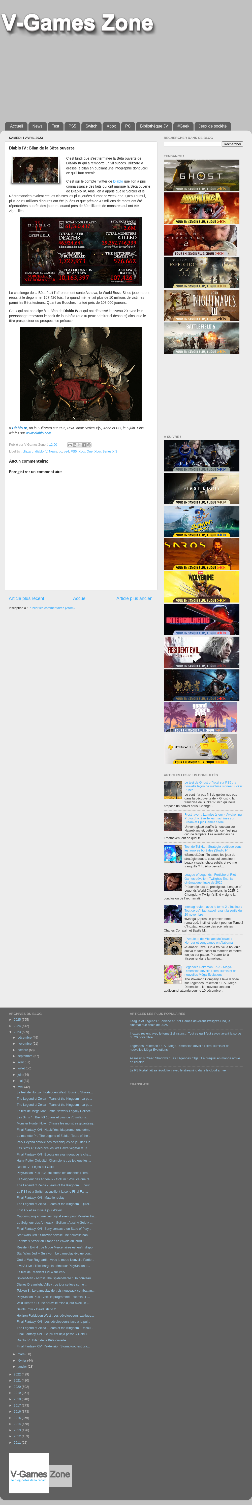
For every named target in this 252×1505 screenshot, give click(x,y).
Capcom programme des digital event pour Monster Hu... (57, 1216)
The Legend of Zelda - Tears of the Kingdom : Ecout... (54, 1185)
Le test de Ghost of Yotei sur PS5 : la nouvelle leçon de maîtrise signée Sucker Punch (213, 786)
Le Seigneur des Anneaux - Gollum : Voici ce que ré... (54, 1179)
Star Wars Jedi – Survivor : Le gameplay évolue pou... (54, 1253)
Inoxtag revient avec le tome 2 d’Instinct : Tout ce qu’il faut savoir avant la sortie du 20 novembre (213, 910)
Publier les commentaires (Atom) (51, 608)
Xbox (111, 126)
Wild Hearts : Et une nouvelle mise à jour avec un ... (53, 1303)
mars (21, 1354)
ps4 (66, 451)
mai (21, 1081)
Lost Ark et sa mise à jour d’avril (39, 1210)
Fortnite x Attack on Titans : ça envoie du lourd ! (50, 1241)
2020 (18, 1387)
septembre (26, 1056)
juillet (22, 1068)
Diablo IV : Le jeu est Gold (35, 1167)
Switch (91, 126)
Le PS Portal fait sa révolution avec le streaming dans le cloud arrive (178, 1070)
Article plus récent (26, 598)
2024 (18, 1026)
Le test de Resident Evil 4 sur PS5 (41, 1272)
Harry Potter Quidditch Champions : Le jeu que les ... (54, 1160)
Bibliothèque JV (154, 126)
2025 (18, 1019)
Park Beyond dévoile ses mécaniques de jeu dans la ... (55, 1142)
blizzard (27, 451)
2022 (18, 1374)
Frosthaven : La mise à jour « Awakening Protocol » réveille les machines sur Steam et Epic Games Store (213, 818)
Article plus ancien (134, 598)
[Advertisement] (64, 77)
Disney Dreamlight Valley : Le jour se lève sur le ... (52, 1284)
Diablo (118, 181)
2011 (18, 1442)
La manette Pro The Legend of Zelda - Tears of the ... (54, 1136)
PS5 (72, 126)
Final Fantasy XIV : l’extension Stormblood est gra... (53, 1346)
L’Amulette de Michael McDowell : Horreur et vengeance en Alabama (208, 940)
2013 (18, 1430)
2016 (18, 1411)
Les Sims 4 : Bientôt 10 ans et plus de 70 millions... (52, 1117)
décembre (25, 1037)
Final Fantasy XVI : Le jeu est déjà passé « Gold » (52, 1334)
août (21, 1062)
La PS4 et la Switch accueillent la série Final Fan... (52, 1191)
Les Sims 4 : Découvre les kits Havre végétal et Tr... (53, 1148)
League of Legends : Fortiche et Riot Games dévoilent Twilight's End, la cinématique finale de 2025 (210, 878)
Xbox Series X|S (105, 451)
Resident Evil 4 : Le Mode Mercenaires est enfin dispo (54, 1247)
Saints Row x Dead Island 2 (36, 1309)
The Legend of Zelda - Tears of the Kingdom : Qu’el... (54, 1204)
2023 (18, 1032)
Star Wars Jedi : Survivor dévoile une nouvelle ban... (53, 1235)
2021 (18, 1380)
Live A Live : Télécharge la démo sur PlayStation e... (53, 1266)
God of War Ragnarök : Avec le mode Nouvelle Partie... (55, 1260)
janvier (23, 1366)
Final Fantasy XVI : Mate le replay (40, 1197)
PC (128, 126)
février (22, 1360)
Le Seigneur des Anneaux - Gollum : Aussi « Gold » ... (54, 1222)
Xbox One (85, 451)
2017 (18, 1405)
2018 (18, 1399)
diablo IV (41, 451)
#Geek (183, 126)
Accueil (16, 126)
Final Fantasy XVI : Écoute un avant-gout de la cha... (54, 1154)
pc (60, 451)
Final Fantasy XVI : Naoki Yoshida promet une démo (53, 1130)
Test (55, 126)
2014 (18, 1424)
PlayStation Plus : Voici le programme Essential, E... (53, 1297)
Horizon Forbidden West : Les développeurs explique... (55, 1315)
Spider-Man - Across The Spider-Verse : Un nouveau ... (55, 1278)
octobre (23, 1050)
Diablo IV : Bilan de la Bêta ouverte (41, 1340)
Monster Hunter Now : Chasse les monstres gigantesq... (56, 1123)
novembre (25, 1043)
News (38, 126)
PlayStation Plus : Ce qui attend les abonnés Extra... (53, 1173)
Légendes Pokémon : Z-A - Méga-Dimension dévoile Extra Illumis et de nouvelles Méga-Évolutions (210, 970)
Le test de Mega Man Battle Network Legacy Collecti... (55, 1111)
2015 (18, 1418)
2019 (18, 1393)
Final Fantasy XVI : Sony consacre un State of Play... (54, 1229)
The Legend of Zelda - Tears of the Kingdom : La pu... (54, 1098)
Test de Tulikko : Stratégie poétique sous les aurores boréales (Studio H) (212, 848)
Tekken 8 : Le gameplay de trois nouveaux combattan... (55, 1290)
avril (21, 1087)
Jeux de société (213, 126)
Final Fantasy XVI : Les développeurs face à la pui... (53, 1321)
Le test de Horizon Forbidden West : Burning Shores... (55, 1092)
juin (20, 1074)
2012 (18, 1436)
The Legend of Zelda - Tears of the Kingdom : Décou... (55, 1328)
